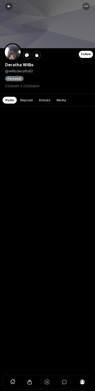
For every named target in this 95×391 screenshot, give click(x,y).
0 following (31, 85)
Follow (86, 54)
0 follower (12, 85)
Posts (9, 100)
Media (61, 100)
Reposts (26, 100)
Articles (44, 100)
